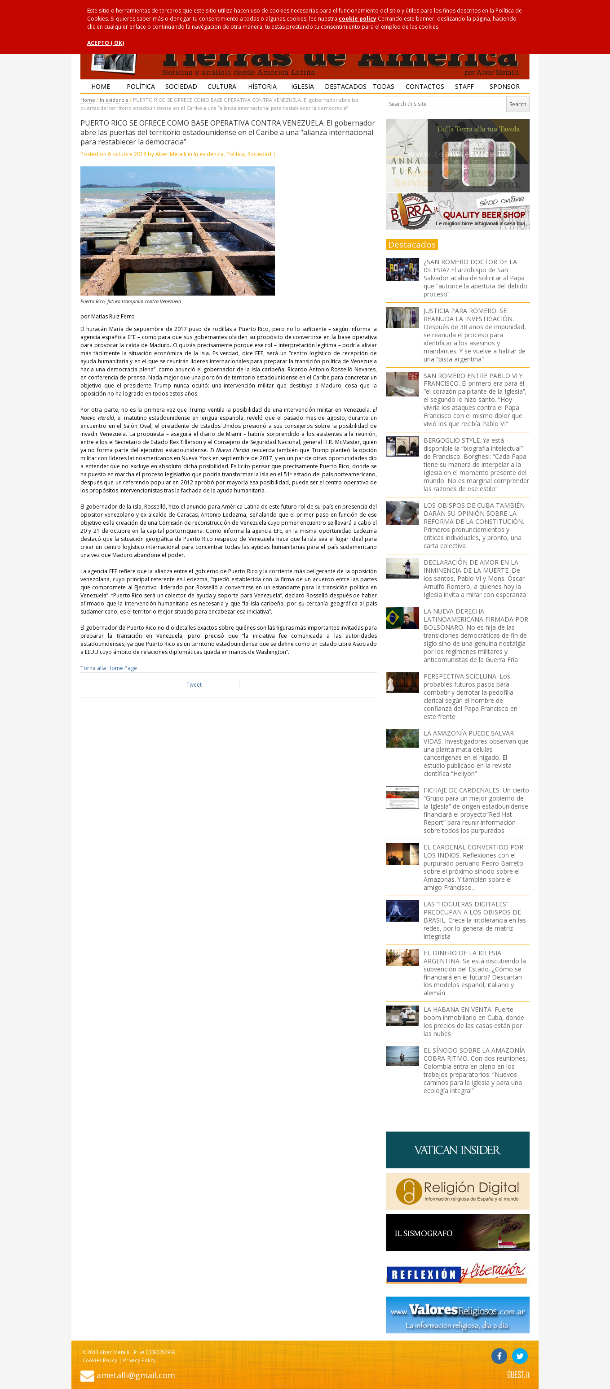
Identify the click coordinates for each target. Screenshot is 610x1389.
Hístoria (262, 86)
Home (100, 86)
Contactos (425, 86)
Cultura (222, 86)
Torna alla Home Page (108, 668)
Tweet (194, 684)
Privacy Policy (139, 1360)
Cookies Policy (100, 1360)
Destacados (344, 86)
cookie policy (357, 18)
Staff (464, 86)
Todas (383, 86)
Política (141, 86)
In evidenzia (114, 99)
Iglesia (302, 86)
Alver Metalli (170, 154)
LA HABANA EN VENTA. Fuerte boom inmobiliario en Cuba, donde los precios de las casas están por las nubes (474, 1021)
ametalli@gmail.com (136, 1375)
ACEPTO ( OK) (105, 43)
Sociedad (181, 86)
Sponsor (505, 86)
